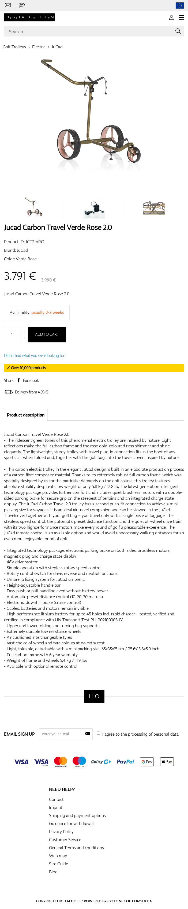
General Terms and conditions (76, 847)
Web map (58, 856)
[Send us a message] (21, 5)
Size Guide (58, 864)
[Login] (171, 17)
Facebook (31, 380)
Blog (53, 872)
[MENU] (181, 17)
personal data (166, 734)
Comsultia (142, 901)
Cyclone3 (116, 901)
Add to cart (47, 334)
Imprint (55, 807)
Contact (56, 799)
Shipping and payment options (77, 815)
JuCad (57, 47)
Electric (38, 47)
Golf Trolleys (14, 47)
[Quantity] (16, 334)
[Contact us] (8, 5)
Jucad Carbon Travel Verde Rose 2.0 (36, 294)
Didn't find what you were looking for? (35, 355)
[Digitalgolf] (94, 696)
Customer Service (65, 839)
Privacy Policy (61, 831)
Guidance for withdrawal (71, 823)
